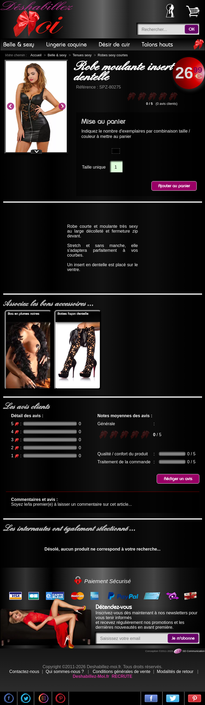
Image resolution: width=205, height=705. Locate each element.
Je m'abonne (183, 638)
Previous (10, 107)
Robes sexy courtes (113, 55)
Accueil (35, 55)
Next (62, 107)
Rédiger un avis (178, 478)
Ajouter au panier (174, 186)
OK (191, 29)
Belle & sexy (57, 55)
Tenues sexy (82, 55)
